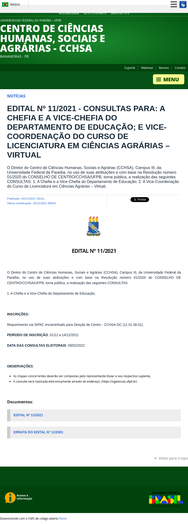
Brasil (15, 4)
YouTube (173, 21)
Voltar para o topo (173, 458)
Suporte (129, 68)
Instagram (185, 21)
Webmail (147, 68)
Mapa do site (120, 13)
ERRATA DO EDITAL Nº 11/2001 (38, 432)
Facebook (179, 21)
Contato (180, 68)
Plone (63, 518)
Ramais (164, 68)
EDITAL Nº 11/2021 (28, 415)
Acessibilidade (69, 13)
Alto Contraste (95, 13)
